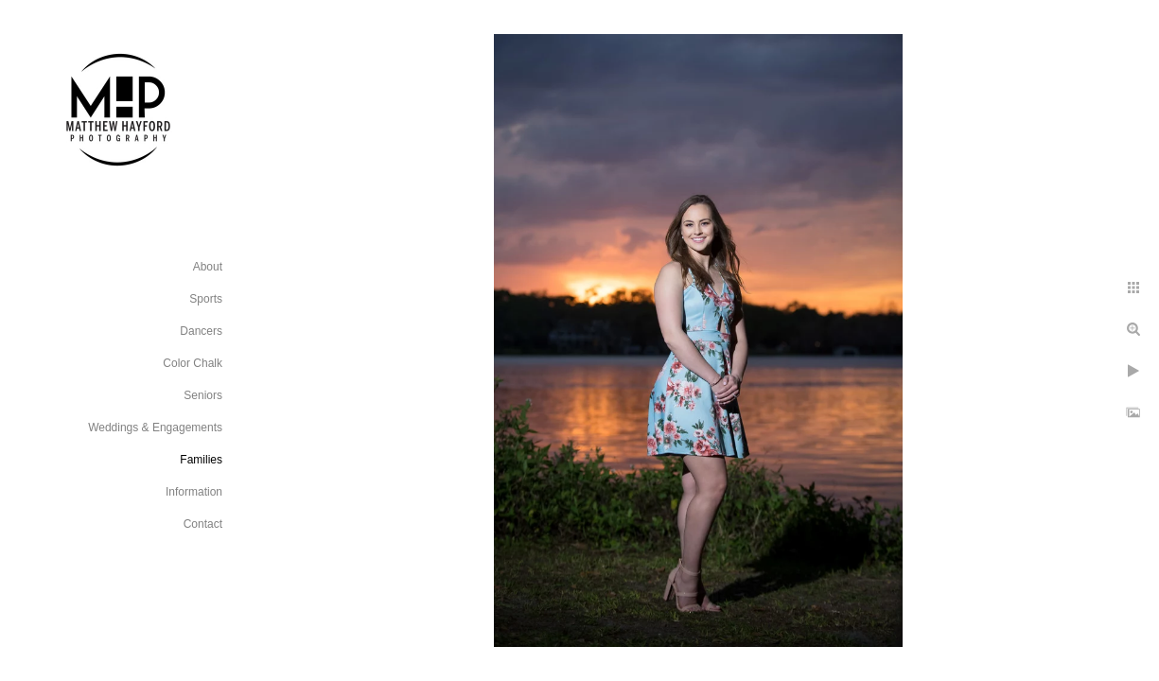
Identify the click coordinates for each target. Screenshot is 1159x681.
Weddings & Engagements (155, 427)
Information (194, 491)
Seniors (203, 395)
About (207, 266)
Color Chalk (192, 363)
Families (201, 459)
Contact (203, 524)
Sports (205, 299)
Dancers (201, 331)
